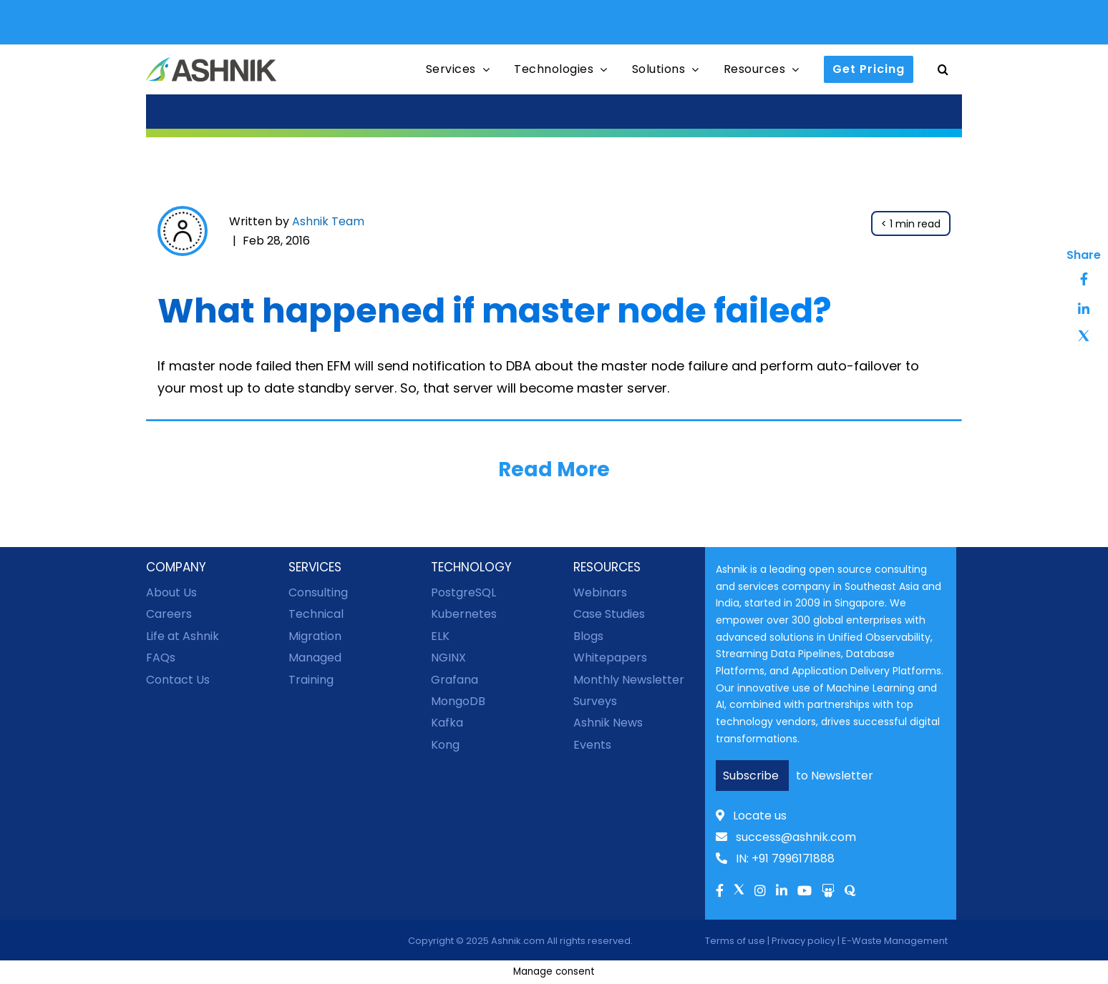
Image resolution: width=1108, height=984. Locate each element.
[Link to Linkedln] (781, 891)
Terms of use (735, 941)
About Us (171, 592)
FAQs (160, 657)
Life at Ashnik (182, 636)
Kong (445, 745)
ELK (440, 636)
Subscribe (752, 775)
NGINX (448, 657)
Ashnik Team (328, 221)
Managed (314, 657)
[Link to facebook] (720, 891)
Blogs (588, 636)
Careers (169, 614)
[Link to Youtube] (804, 891)
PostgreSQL (463, 592)
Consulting (318, 592)
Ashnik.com (518, 941)
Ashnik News (608, 722)
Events (592, 745)
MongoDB (458, 701)
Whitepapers (610, 657)
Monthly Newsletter (628, 679)
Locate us (751, 815)
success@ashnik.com (786, 837)
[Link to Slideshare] (828, 891)
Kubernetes (464, 614)
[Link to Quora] (850, 891)
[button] (943, 69)
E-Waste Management (895, 941)
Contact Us (178, 679)
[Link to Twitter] (739, 894)
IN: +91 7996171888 (775, 858)
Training (311, 679)
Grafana (454, 679)
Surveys (595, 701)
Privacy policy (803, 941)
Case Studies (609, 614)
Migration (314, 636)
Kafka (447, 722)
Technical (316, 614)
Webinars (600, 592)
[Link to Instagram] (760, 891)
